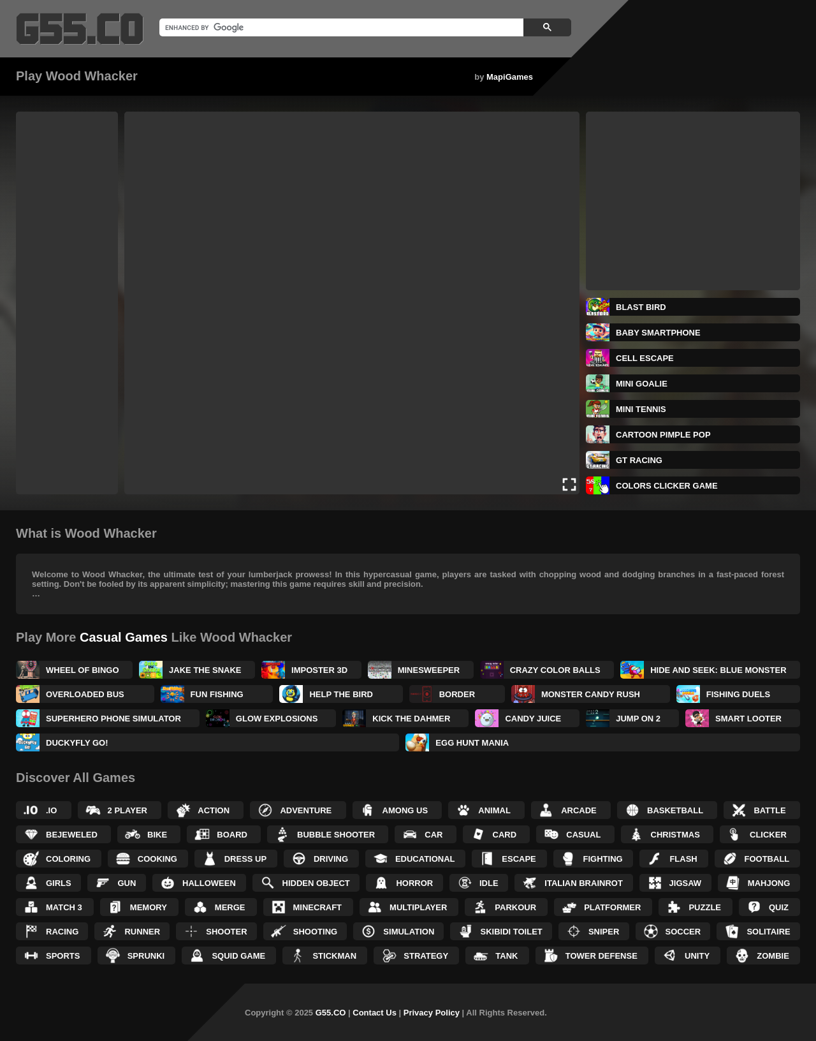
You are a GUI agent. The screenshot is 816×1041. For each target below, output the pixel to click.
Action (213, 810)
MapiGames (509, 77)
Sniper (603, 931)
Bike (157, 834)
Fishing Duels (738, 694)
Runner (142, 931)
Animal (494, 810)
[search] (340, 27)
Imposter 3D (319, 670)
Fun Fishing (217, 694)
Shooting (315, 931)
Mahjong (769, 883)
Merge (230, 907)
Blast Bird (641, 307)
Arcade (579, 810)
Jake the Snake (205, 670)
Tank (506, 956)
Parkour (515, 907)
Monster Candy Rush (590, 694)
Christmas (675, 834)
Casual (583, 834)
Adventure (306, 810)
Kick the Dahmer (411, 718)
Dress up (245, 859)
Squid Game (238, 956)
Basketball (675, 810)
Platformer (612, 907)
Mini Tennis (641, 409)
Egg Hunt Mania (472, 743)
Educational (425, 859)
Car (433, 834)
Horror (414, 883)
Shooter (226, 931)
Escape (519, 859)
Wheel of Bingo (82, 670)
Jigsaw (685, 883)
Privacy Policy (432, 1012)
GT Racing (639, 460)
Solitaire (768, 931)
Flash (683, 859)
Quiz (779, 907)
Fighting (603, 859)
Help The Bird (340, 694)
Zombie (773, 956)
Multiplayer (418, 907)
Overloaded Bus (85, 694)
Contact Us (375, 1012)
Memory (148, 907)
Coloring (68, 859)
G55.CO (331, 1012)
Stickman (334, 956)
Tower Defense (601, 956)
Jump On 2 (638, 718)
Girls (58, 883)
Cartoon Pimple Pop (663, 434)
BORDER (457, 694)
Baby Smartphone (658, 332)
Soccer (683, 931)
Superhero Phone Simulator (113, 718)
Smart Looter (748, 718)
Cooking (157, 859)
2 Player (127, 810)
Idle (489, 883)
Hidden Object (316, 883)
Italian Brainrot (583, 883)
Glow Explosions (277, 718)
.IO (51, 810)
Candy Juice (533, 718)
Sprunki (146, 956)
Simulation (408, 931)
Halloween (209, 883)
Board (232, 834)
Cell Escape (645, 358)
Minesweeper (429, 670)
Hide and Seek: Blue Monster (718, 670)
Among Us (405, 810)
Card (505, 834)
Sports (63, 956)
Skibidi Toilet (511, 931)
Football (767, 859)
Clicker (768, 834)
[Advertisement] (67, 303)
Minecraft (317, 907)
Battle (769, 810)
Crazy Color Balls (555, 670)
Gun (126, 883)
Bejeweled (72, 834)
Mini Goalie (641, 383)
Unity (697, 956)
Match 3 (64, 907)
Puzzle (704, 907)
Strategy (426, 956)
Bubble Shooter (336, 834)
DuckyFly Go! (77, 743)
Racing (62, 931)
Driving (331, 859)
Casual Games (124, 637)
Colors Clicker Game (667, 486)
